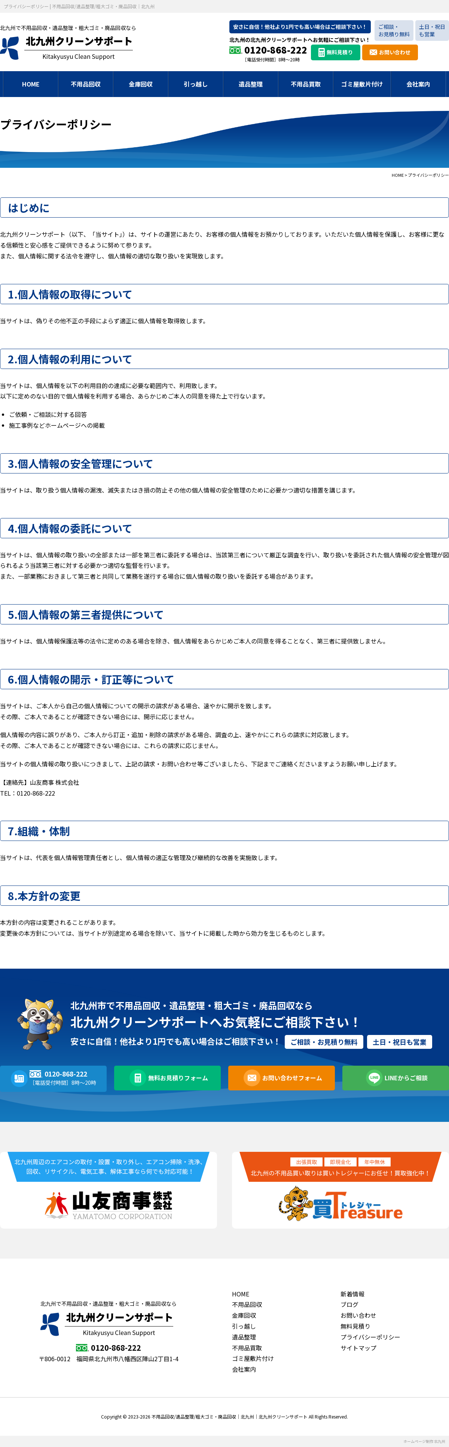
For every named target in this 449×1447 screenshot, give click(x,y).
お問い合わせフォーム (291, 1078)
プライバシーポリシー (370, 1336)
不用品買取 (306, 83)
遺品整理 (251, 83)
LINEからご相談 (405, 1078)
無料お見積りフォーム (177, 1078)
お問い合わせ (394, 52)
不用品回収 (86, 83)
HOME (31, 83)
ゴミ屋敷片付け (362, 83)
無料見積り (340, 52)
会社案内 (418, 83)
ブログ (349, 1304)
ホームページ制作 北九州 (424, 1441)
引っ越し (196, 83)
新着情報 (352, 1293)
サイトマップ (358, 1347)
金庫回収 (141, 83)
